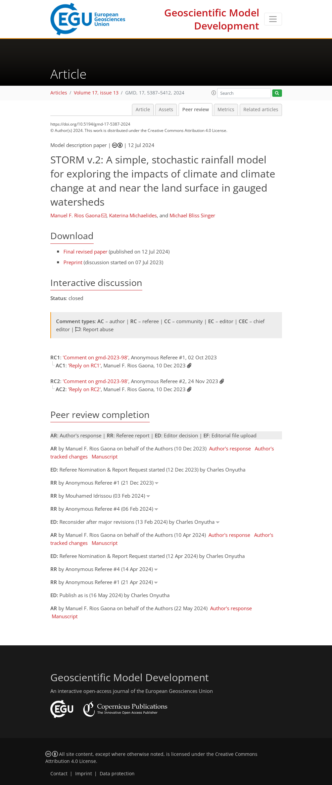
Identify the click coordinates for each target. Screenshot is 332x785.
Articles (58, 93)
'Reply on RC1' (84, 365)
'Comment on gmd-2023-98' (95, 357)
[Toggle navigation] (273, 19)
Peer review (195, 109)
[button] (213, 93)
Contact (58, 774)
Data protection (117, 774)
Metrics (226, 109)
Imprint (83, 774)
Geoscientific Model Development (211, 19)
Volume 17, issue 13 (96, 93)
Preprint (72, 262)
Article (143, 109)
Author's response (230, 448)
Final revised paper (85, 251)
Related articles (260, 109)
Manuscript (104, 456)
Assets (166, 109)
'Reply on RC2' (84, 389)
